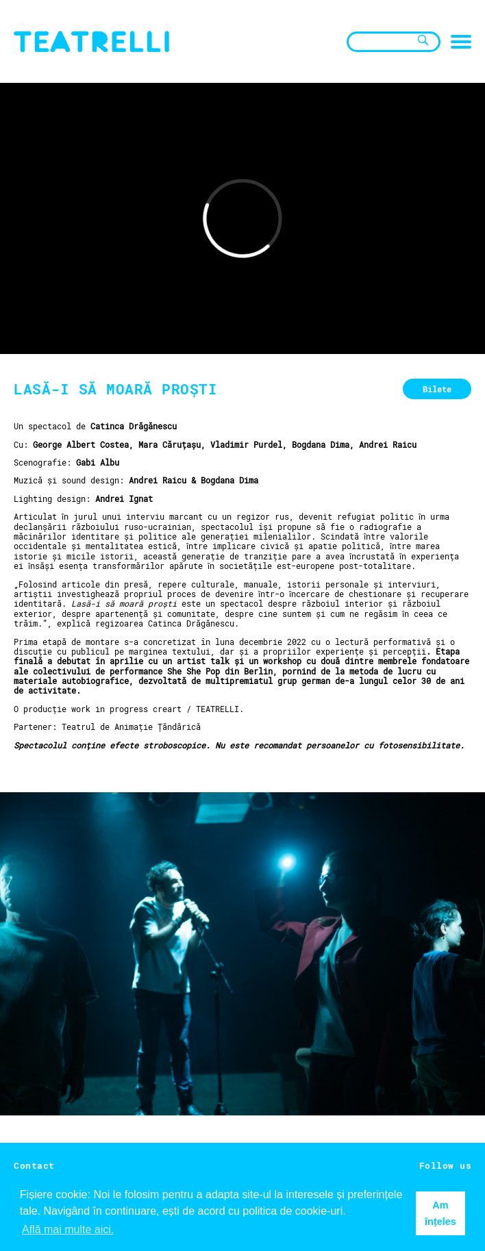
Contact (34, 1165)
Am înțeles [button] (440, 1213)
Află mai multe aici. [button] (68, 1229)
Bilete (437, 388)
